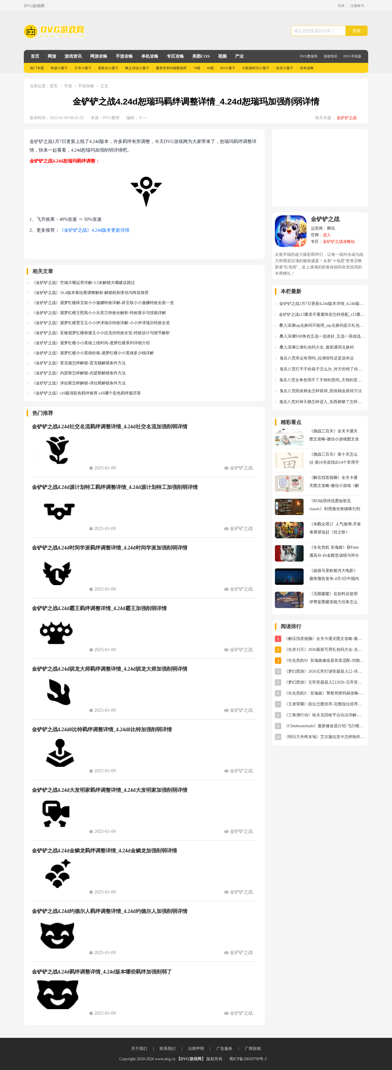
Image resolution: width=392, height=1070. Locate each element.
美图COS (201, 56)
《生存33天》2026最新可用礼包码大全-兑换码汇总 (324, 649)
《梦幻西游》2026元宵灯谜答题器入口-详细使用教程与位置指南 (324, 671)
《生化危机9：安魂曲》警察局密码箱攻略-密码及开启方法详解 (324, 693)
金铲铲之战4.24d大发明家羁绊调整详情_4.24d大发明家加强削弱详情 (109, 790)
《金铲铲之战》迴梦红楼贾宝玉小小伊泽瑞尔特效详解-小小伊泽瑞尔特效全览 (101, 323)
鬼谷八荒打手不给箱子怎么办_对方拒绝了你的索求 (322, 369)
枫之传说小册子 (137, 68)
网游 (52, 56)
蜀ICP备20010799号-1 (248, 1059)
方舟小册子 (83, 68)
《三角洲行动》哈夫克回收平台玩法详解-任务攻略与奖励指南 (324, 715)
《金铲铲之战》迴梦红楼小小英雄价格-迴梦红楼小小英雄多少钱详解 (93, 353)
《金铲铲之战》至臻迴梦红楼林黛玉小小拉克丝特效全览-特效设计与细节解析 (101, 333)
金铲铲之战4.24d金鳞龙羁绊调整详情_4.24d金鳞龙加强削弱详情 (104, 851)
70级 (196, 68)
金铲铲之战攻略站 (339, 241)
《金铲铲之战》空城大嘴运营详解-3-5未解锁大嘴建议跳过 (83, 282)
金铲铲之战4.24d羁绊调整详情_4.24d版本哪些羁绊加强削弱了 (102, 972)
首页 (35, 56)
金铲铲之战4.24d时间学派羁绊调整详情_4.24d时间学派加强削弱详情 (109, 548)
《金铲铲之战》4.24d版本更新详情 (94, 230)
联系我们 (168, 1048)
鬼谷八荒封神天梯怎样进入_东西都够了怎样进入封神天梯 (322, 402)
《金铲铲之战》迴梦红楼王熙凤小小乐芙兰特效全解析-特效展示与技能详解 (99, 313)
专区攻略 (175, 56)
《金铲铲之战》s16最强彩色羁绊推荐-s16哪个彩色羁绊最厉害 (86, 393)
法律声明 (196, 1048)
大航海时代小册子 (255, 68)
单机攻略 (149, 56)
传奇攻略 (307, 68)
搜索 (357, 30)
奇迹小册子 (59, 68)
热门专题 (37, 68)
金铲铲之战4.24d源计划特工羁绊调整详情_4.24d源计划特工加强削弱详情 (115, 487)
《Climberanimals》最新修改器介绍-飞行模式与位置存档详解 (324, 726)
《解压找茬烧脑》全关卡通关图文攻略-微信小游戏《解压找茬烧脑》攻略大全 (324, 638)
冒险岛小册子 (108, 68)
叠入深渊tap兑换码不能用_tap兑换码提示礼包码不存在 (322, 325)
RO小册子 (228, 68)
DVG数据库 (309, 56)
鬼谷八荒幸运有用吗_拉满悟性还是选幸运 (317, 358)
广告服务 (224, 1048)
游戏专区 (330, 56)
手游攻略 (124, 56)
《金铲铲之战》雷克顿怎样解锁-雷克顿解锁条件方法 (79, 363)
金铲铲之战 (347, 118)
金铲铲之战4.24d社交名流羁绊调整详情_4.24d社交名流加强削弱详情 (109, 426)
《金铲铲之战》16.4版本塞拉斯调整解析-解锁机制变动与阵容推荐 (90, 293)
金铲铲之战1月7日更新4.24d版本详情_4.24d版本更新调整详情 (322, 303)
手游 (68, 86)
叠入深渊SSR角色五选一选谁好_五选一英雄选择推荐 (322, 336)
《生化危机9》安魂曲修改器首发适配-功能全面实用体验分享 (324, 660)
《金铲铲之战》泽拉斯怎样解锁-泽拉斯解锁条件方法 (79, 383)
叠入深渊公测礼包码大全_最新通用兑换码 (317, 347)
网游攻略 (98, 56)
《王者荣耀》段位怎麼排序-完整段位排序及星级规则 (324, 704)
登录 (341, 6)
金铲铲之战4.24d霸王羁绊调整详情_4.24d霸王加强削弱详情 (99, 608)
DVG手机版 (352, 56)
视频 (222, 56)
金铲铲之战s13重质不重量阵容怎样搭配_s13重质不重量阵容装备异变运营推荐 (322, 314)
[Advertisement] (320, 168)
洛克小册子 (284, 68)
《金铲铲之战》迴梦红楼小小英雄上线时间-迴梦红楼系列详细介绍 (91, 343)
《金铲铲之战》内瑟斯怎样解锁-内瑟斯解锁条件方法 (79, 373)
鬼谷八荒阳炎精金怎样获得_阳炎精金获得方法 (321, 391)
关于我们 (139, 1048)
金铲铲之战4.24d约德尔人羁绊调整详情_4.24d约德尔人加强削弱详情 (109, 911)
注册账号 (357, 6)
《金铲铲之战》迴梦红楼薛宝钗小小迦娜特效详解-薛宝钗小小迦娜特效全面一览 (103, 303)
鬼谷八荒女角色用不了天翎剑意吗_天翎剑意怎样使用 (322, 380)
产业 (239, 56)
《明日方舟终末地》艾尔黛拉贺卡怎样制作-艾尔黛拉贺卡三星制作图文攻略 (324, 737)
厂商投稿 (253, 1048)
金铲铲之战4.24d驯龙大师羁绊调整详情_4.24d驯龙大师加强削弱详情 (109, 669)
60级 (210, 68)
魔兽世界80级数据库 (171, 68)
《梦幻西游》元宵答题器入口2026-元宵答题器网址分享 (324, 682)
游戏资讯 (73, 56)
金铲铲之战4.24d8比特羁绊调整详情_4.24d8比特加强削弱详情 (102, 729)
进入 (327, 235)
